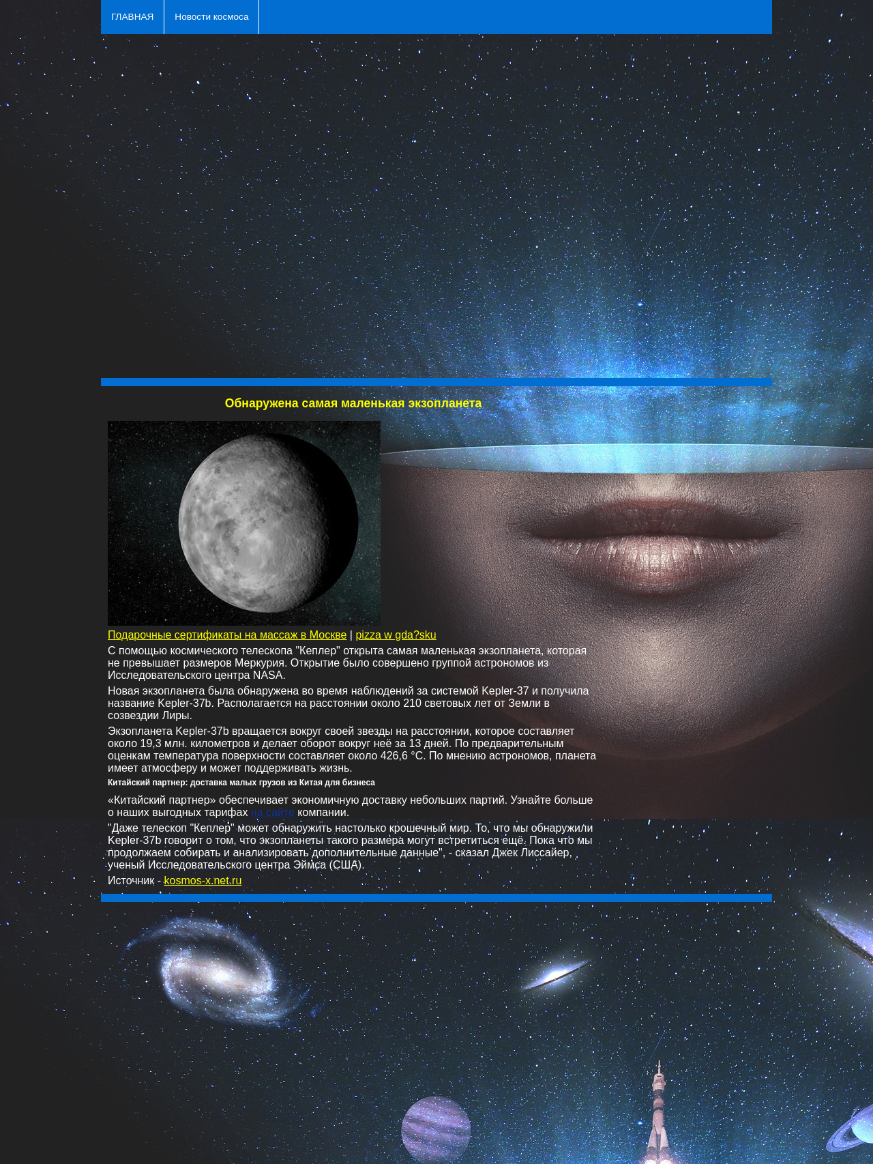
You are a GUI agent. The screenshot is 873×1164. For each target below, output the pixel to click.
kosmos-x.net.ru (203, 880)
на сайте (273, 812)
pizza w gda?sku (395, 635)
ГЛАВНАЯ (132, 17)
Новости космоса (211, 17)
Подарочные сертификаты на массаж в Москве (227, 635)
